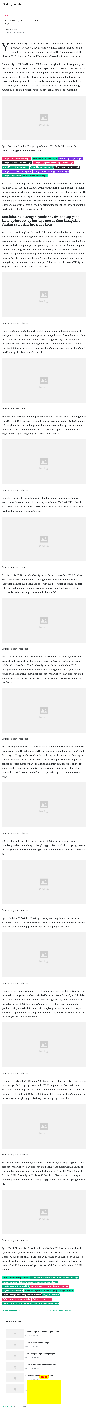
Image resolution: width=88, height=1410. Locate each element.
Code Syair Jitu (8, 1407)
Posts (7, 16)
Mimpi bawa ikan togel (41, 167)
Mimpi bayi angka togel (70, 158)
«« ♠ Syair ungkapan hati (11, 1310)
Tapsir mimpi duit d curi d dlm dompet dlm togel (55, 1277)
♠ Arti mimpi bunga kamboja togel (40, 1354)
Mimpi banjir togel (12, 175)
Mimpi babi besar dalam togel (17, 162)
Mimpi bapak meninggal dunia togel (51, 171)
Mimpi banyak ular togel (67, 167)
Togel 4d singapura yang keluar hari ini (22, 1294)
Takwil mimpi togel (42, 1299)
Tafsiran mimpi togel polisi (16, 1277)
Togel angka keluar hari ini (16, 1286)
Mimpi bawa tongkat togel (15, 167)
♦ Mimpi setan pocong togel (37, 1343)
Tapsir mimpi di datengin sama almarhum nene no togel (30, 1282)
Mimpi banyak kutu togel (44, 158)
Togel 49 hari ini (51, 1294)
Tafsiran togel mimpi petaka (16, 1299)
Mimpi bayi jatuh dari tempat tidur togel (54, 162)
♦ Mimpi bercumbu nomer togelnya (40, 1365)
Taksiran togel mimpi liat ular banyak (49, 1286)
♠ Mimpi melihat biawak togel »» (58, 1310)
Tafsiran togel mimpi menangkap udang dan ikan (49, 1290)
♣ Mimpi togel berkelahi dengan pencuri (42, 1332)
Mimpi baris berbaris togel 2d (17, 171)
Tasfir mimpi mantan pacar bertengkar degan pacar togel (31, 1303)
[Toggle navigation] (82, 4)
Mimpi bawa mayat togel (35, 175)
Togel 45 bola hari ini (13, 1290)
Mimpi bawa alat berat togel (16, 158)
